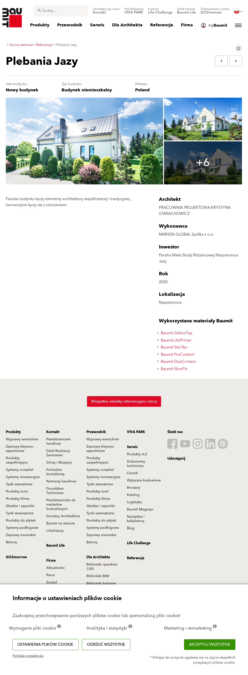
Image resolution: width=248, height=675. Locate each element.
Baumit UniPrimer (175, 340)
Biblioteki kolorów (101, 583)
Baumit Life (55, 546)
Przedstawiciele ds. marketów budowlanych (61, 504)
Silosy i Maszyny (59, 462)
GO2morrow (16, 557)
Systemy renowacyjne (23, 477)
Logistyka (134, 502)
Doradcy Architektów (63, 516)
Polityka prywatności (28, 656)
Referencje (135, 558)
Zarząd (51, 582)
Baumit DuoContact (177, 361)
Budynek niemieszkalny (87, 90)
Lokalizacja (55, 531)
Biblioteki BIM (97, 576)
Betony (11, 542)
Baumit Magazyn (140, 509)
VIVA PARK (136, 432)
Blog (130, 528)
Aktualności (55, 568)
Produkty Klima (18, 499)
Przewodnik (96, 432)
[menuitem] (106, 10)
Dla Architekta (98, 557)
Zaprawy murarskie (21, 535)
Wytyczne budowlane (144, 480)
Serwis (132, 447)
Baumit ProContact (176, 354)
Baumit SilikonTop (175, 333)
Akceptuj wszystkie (210, 644)
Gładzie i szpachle (20, 506)
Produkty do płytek (21, 520)
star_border (238, 48)
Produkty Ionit (17, 491)
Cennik (132, 473)
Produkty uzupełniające (17, 460)
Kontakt (52, 432)
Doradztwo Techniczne (55, 491)
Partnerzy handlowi (61, 481)
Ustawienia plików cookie (45, 644)
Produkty (13, 432)
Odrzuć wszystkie (106, 644)
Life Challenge (138, 543)
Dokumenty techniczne (136, 464)
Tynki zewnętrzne (19, 484)
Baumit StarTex (173, 347)
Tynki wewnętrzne (20, 513)
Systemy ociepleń (19, 470)
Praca (50, 575)
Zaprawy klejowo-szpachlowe (20, 449)
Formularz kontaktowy (55, 472)
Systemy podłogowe (22, 528)
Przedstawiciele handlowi (58, 441)
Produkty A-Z (137, 454)
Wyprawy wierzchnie (22, 439)
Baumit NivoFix (173, 368)
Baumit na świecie (60, 523)
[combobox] (60, 10)
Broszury (133, 488)
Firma (51, 561)
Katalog (133, 495)
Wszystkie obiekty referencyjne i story (124, 401)
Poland (142, 90)
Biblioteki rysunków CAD (101, 567)
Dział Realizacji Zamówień (58, 453)
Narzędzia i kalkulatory (136, 519)
